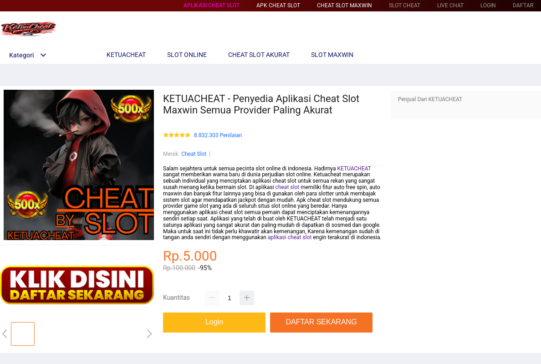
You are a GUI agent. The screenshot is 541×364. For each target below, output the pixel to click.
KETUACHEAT (354, 168)
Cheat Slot (193, 154)
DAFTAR (523, 5)
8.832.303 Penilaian (218, 135)
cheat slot (288, 187)
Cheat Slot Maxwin (344, 5)
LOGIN (488, 5)
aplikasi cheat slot (289, 237)
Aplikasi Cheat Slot (212, 5)
